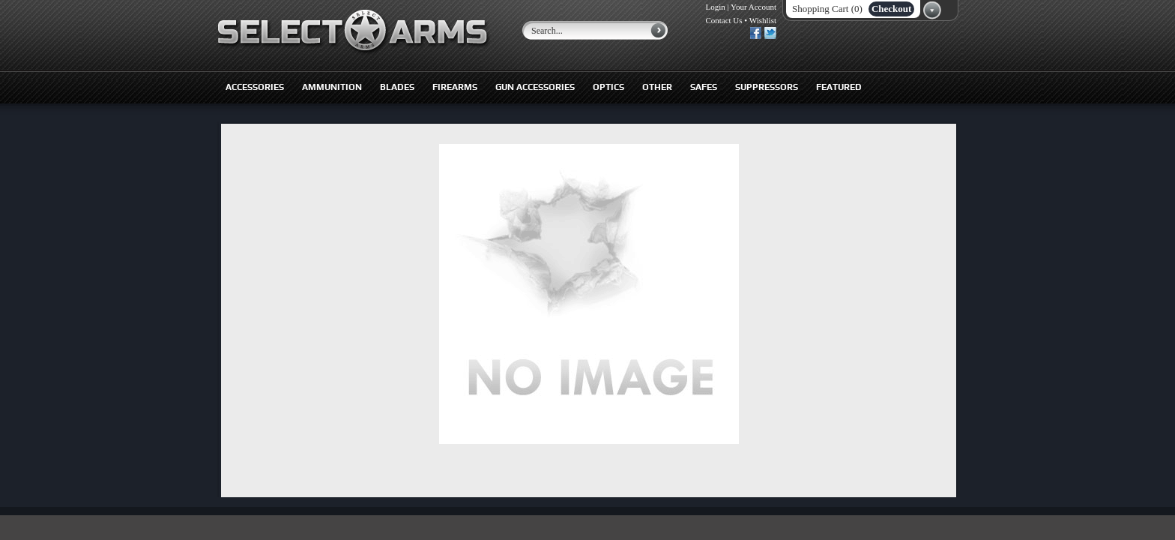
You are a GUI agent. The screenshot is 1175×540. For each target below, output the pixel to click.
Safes (703, 87)
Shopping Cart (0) (827, 8)
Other (657, 87)
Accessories (255, 87)
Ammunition (332, 87)
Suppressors (766, 87)
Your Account (753, 6)
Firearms (454, 87)
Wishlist (762, 20)
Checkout (891, 8)
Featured (839, 87)
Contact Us (723, 20)
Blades (397, 87)
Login (715, 6)
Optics (608, 87)
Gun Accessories (535, 87)
